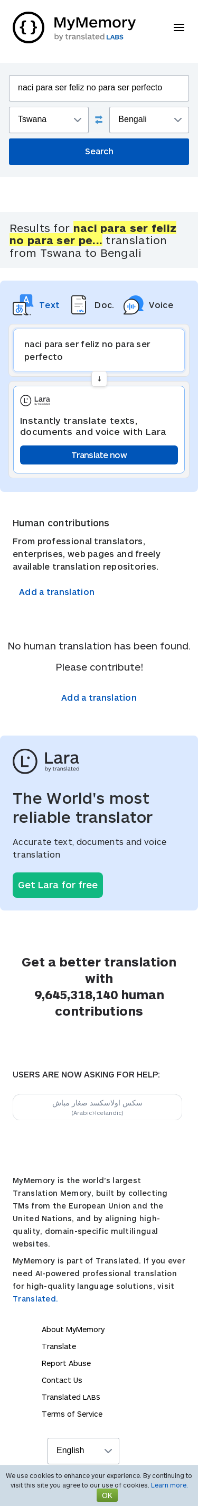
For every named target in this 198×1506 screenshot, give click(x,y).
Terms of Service (72, 1413)
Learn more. (169, 1485)
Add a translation (57, 592)
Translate (59, 1346)
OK (107, 1495)
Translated (71, 1396)
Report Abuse (66, 1363)
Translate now (99, 455)
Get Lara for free (58, 884)
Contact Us (62, 1379)
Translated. (35, 1298)
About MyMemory (73, 1329)
